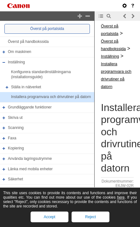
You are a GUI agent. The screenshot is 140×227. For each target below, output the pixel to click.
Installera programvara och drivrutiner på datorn (51, 97)
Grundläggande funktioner (30, 107)
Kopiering (16, 148)
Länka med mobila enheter (30, 169)
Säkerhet (15, 179)
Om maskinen (19, 51)
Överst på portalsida (47, 28)
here (121, 197)
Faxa (12, 138)
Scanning (16, 127)
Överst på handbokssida (28, 41)
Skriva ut (15, 117)
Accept (49, 217)
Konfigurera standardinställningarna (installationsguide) (41, 74)
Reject (90, 217)
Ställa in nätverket (26, 87)
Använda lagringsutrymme (30, 158)
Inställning (16, 62)
